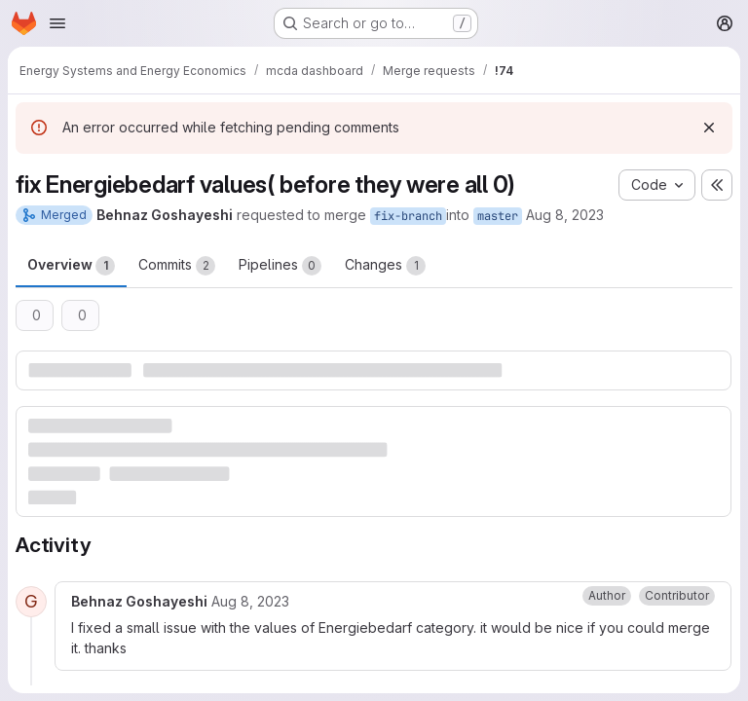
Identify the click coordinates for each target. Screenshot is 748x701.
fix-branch (408, 216)
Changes (385, 266)
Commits (176, 266)
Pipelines (280, 266)
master (497, 216)
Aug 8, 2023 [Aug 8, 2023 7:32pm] (565, 214)
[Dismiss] (709, 127)
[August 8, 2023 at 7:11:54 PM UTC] (250, 601)
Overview (71, 266)
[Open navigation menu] (57, 23)
